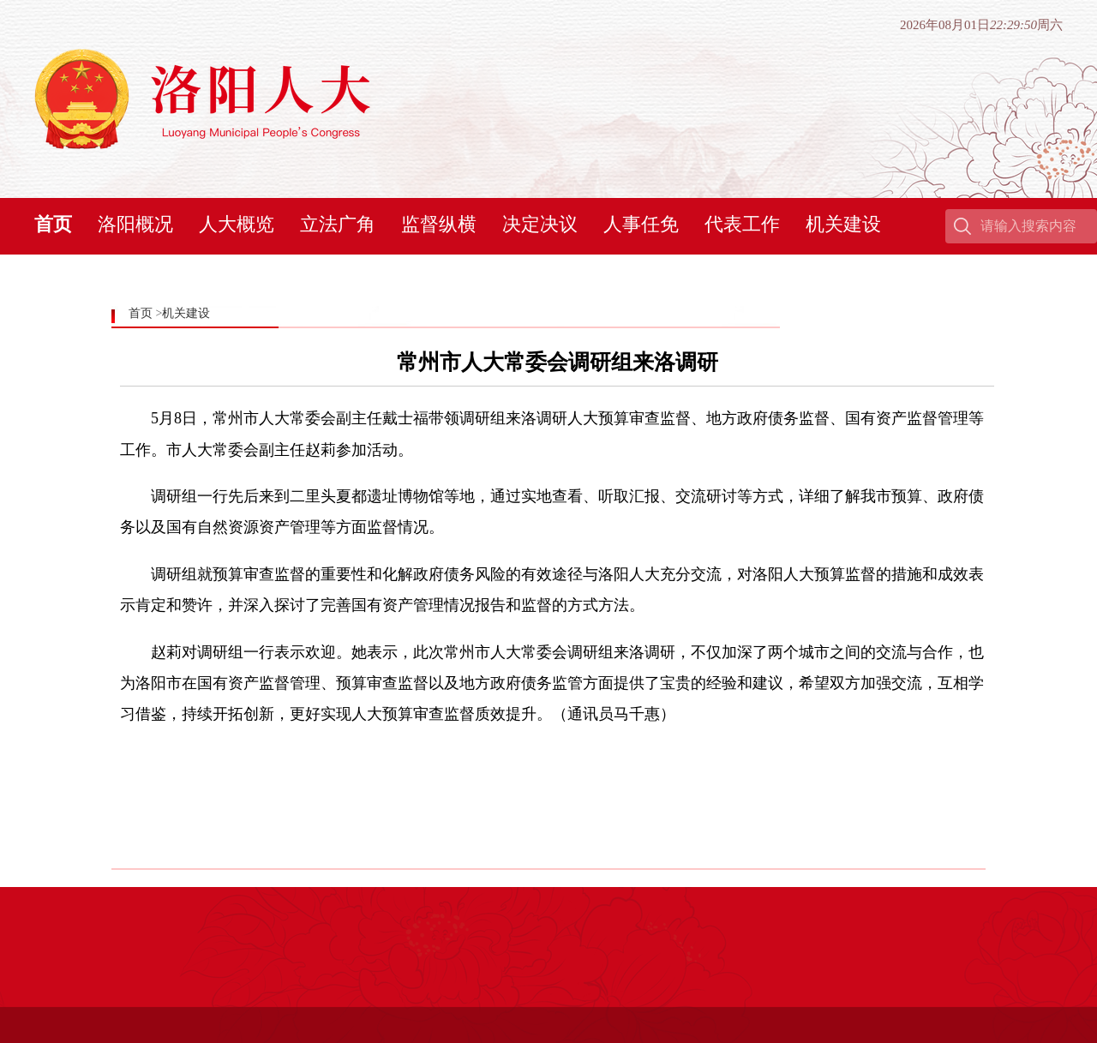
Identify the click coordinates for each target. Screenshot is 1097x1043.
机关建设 (843, 224)
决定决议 (540, 224)
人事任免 (641, 224)
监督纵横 (439, 224)
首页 (53, 224)
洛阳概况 (135, 224)
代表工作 (742, 224)
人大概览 (236, 224)
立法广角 (337, 224)
